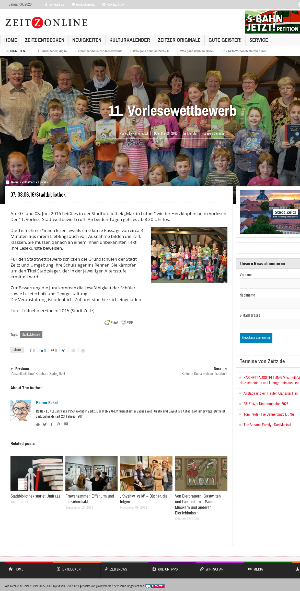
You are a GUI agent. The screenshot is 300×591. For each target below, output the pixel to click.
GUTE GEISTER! (225, 40)
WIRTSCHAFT (220, 567)
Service (258, 40)
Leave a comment (214, 133)
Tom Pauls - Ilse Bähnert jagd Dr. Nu (269, 414)
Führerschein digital (54, 50)
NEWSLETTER (113, 4)
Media (268, 567)
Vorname (246, 274)
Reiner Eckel (47, 402)
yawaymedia (103, 586)
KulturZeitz (28, 182)
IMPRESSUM (54, 4)
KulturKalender (129, 40)
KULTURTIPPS (172, 567)
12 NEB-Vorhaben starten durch (245, 50)
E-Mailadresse (250, 315)
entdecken (77, 567)
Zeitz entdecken (44, 40)
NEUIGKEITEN (86, 40)
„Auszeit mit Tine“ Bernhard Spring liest (64, 371)
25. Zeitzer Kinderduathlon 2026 (266, 404)
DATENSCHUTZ (83, 4)
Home (10, 40)
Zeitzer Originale (179, 40)
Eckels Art (71, 586)
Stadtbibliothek (31, 335)
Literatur (192, 133)
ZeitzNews (124, 567)
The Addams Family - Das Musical (267, 425)
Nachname (247, 294)
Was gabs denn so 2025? (196, 50)
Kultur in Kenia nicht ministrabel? (173, 371)
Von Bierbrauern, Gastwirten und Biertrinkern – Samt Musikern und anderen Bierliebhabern (198, 504)
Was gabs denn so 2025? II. (151, 50)
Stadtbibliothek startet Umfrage (35, 496)
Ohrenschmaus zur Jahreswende (100, 50)
